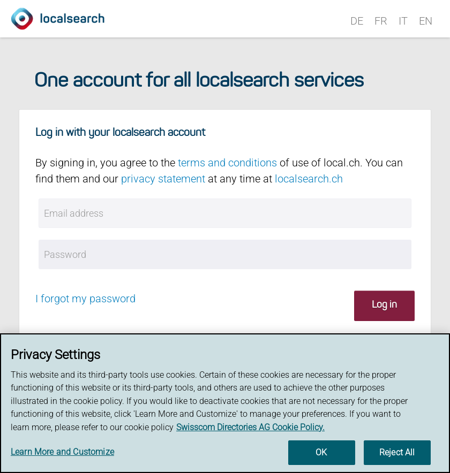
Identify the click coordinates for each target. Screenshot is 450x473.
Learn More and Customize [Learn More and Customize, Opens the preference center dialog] (62, 452)
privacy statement (163, 178)
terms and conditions (227, 162)
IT (403, 20)
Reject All (397, 452)
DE (356, 20)
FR (380, 20)
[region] (225, 403)
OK (321, 452)
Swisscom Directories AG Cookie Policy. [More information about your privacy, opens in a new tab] (250, 427)
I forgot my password (85, 298)
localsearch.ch (309, 178)
